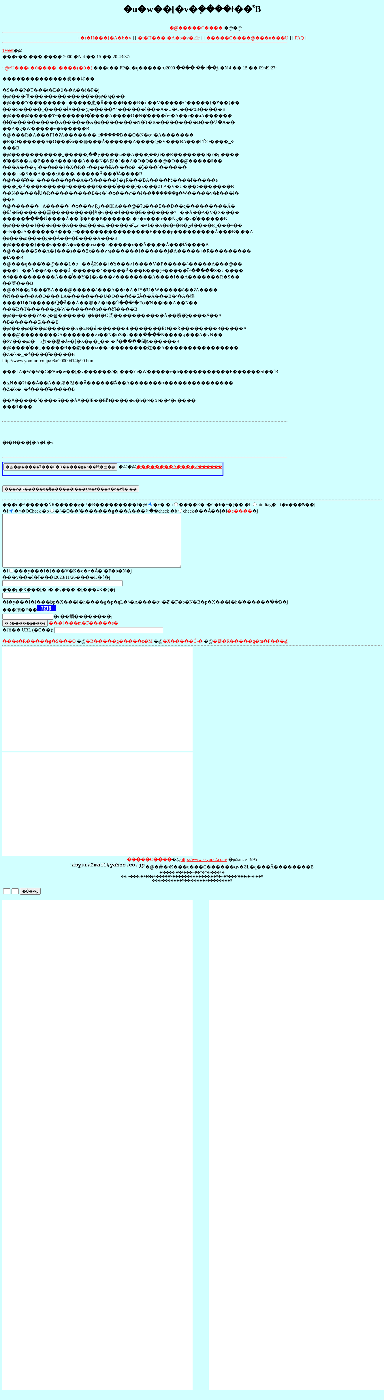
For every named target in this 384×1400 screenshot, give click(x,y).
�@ (160, 27)
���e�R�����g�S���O (39, 651)
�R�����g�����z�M (119, 651)
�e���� (239, 511)
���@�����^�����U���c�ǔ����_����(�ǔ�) (48, 67)
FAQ (299, 37)
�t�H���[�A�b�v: (28, 442)
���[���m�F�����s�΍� (83, 633)
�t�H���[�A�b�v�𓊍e (169, 37)
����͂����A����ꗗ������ (179, 466)
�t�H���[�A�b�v (105, 37)
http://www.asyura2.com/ (204, 869)
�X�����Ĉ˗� (183, 651)
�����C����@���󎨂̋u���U (247, 37)
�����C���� (200, 27)
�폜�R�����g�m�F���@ (251, 651)
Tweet (8, 50)
